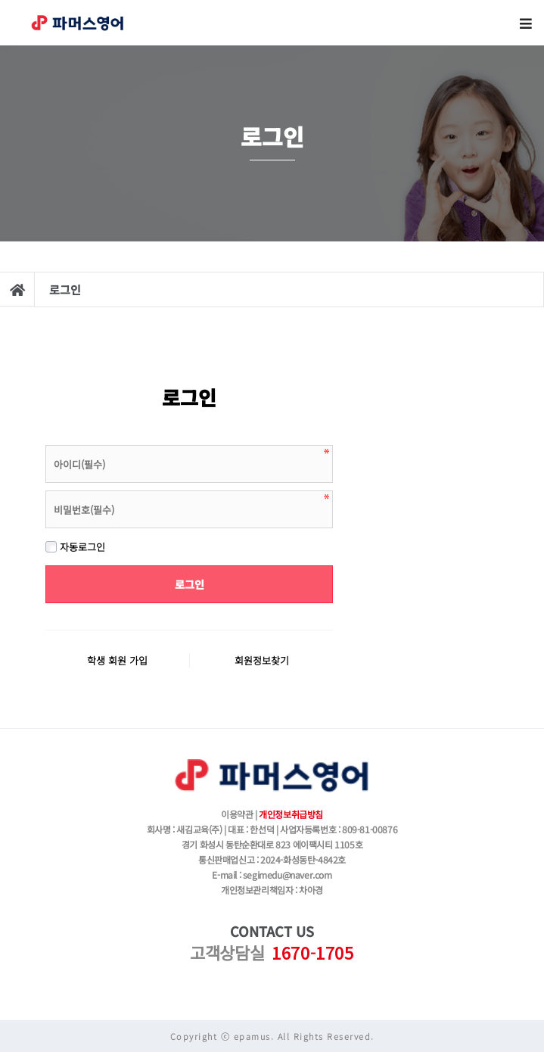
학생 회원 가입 (117, 660)
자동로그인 (75, 547)
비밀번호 (45, 441)
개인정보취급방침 (291, 814)
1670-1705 (312, 952)
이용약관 (237, 814)
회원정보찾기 (262, 660)
